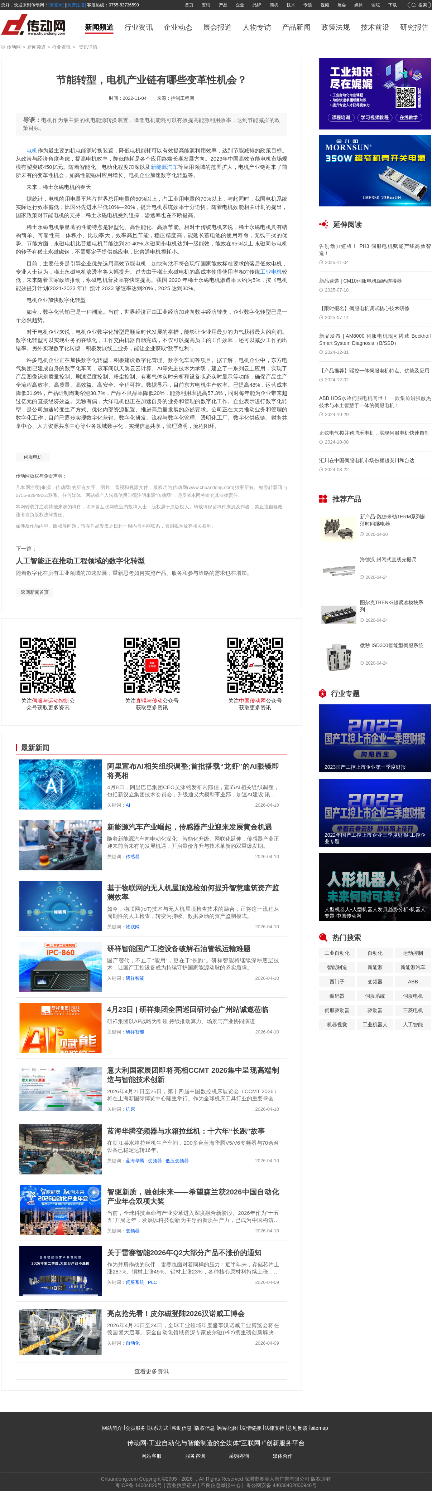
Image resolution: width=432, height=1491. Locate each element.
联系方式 (158, 1428)
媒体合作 (283, 1456)
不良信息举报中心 (221, 1485)
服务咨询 (195, 1456)
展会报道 (217, 27)
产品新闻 (296, 27)
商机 (274, 5)
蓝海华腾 (135, 1160)
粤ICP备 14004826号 (139, 1485)
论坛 (375, 5)
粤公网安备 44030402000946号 (281, 1485)
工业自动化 (337, 953)
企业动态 (178, 27)
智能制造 (337, 967)
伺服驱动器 (337, 1010)
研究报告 (414, 27)
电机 (32, 150)
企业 (240, 5)
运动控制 (413, 953)
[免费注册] (76, 5)
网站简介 (112, 1428)
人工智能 (413, 1024)
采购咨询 (239, 1456)
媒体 (358, 5)
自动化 (133, 1343)
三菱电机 (413, 1010)
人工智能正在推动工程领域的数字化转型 (80, 561)
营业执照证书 (182, 1485)
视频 (325, 5)
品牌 (257, 5)
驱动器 (375, 1010)
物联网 (133, 926)
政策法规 (335, 27)
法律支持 (274, 1428)
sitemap (319, 1428)
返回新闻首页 (35, 592)
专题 (307, 5)
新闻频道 (99, 27)
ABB (413, 981)
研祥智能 (135, 978)
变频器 (155, 1160)
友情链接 (251, 1428)
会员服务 (135, 1428)
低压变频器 (177, 1160)
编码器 (337, 996)
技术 (291, 5)
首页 (189, 5)
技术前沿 (375, 27)
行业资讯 (138, 27)
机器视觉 (337, 1024)
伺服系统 (135, 1282)
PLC (152, 1282)
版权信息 (205, 1428)
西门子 (337, 981)
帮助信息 (182, 1428)
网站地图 (228, 1428)
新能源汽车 (164, 167)
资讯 (206, 5)
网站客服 (151, 1456)
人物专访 (257, 27)
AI (128, 805)
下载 (392, 5)
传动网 (14, 47)
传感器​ (133, 856)
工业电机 (271, 272)
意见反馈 (297, 1428)
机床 (130, 1109)
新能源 (375, 967)
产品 (223, 5)
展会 (341, 5)
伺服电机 (33, 457)
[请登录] (56, 5)
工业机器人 (375, 1024)
